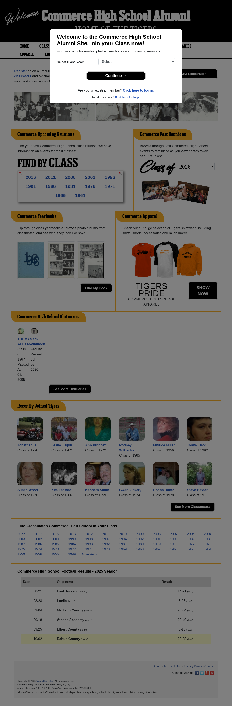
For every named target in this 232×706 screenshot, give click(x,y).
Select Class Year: (70, 62)
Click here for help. (127, 97)
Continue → (116, 76)
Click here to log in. (138, 90)
